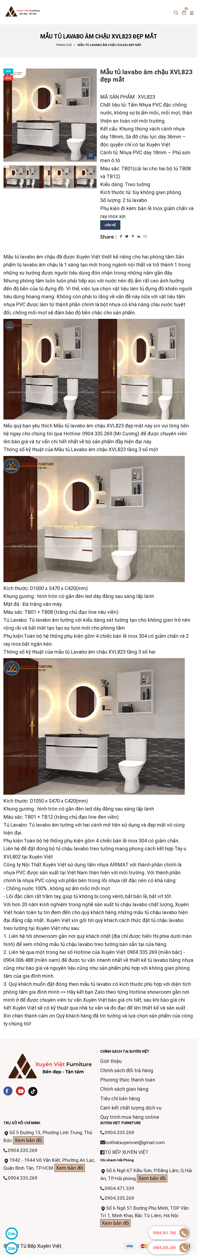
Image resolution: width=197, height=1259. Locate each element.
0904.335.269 (23, 1151)
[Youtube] (20, 1091)
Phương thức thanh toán (127, 1080)
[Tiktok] (32, 1091)
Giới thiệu (111, 1061)
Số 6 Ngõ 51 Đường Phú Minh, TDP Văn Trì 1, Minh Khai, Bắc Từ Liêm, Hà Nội (146, 1220)
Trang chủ (64, 45)
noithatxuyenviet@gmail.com (138, 1143)
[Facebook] (7, 1091)
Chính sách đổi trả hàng (126, 1071)
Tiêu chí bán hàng (120, 1098)
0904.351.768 (164, 1232)
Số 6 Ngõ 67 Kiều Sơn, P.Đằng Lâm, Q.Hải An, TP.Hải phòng (142, 1177)
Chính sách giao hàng (124, 1089)
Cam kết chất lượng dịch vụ (130, 1108)
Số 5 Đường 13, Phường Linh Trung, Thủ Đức (46, 1137)
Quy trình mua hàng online (129, 1117)
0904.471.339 (120, 1191)
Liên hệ (110, 225)
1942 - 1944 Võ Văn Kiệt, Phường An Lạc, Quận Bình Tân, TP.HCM (46, 1170)
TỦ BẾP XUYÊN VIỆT (127, 1153)
